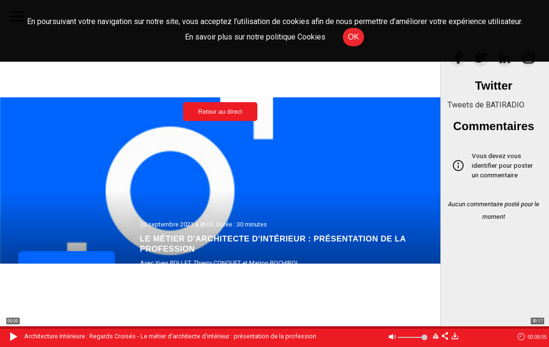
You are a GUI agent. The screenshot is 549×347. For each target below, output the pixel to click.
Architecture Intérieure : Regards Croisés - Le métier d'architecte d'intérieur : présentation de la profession (170, 336)
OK (353, 37)
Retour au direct (220, 111)
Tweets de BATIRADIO (486, 104)
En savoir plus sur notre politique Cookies (255, 36)
